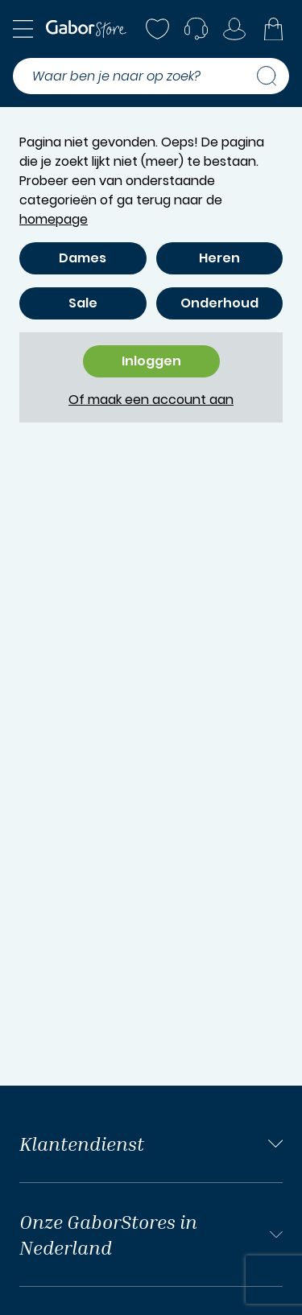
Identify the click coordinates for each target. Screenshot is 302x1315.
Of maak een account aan (151, 399)
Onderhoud (219, 303)
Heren (219, 258)
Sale (82, 303)
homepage (53, 219)
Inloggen (151, 361)
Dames (82, 258)
